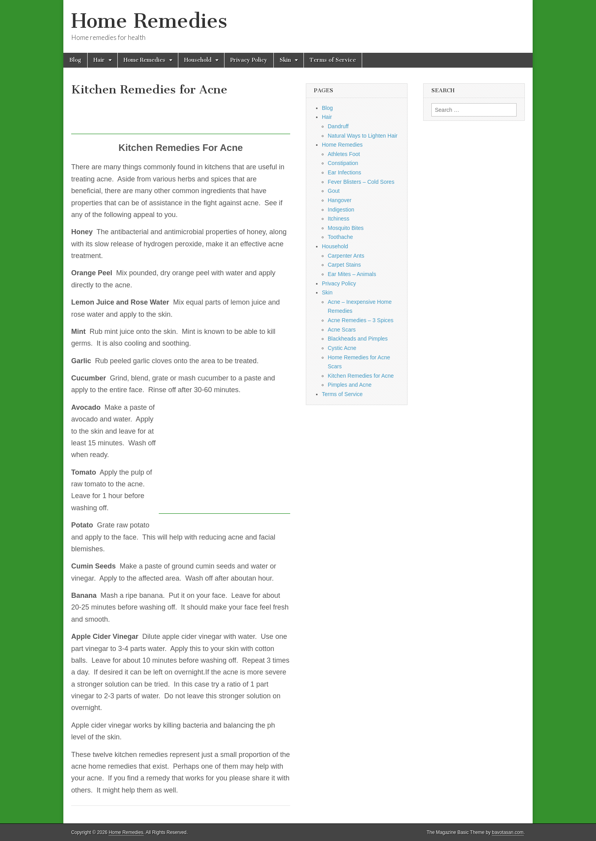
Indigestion (341, 209)
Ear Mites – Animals (352, 274)
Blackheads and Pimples (358, 338)
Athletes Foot (344, 154)
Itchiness (338, 218)
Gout (333, 191)
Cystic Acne (342, 348)
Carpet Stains (344, 265)
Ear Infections (344, 172)
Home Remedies (149, 21)
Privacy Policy (248, 60)
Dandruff (338, 126)
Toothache (340, 237)
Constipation (343, 163)
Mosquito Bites (346, 228)
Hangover (340, 200)
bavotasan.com (508, 832)
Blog (75, 60)
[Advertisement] (213, 116)
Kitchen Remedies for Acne (361, 376)
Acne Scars (342, 329)
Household (198, 60)
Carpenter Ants (346, 256)
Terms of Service (333, 60)
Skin (285, 60)
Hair (99, 60)
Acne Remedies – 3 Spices (360, 320)
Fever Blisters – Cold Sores (361, 182)
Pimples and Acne (350, 385)
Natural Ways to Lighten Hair (362, 136)
